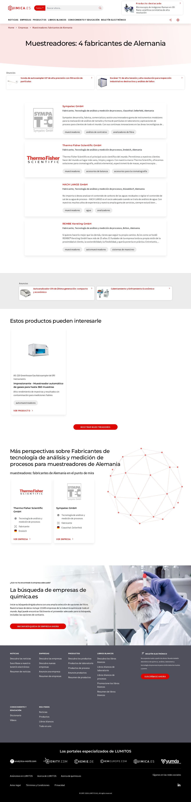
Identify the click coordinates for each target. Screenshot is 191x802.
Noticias (43, 712)
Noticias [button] (13, 19)
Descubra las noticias (20, 658)
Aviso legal (15, 785)
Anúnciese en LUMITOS (21, 775)
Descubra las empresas (50, 658)
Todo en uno (45, 726)
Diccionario (15, 715)
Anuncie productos (77, 672)
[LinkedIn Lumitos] (179, 785)
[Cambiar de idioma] (178, 20)
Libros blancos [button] (57, 19)
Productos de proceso (79, 668)
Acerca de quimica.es (71, 775)
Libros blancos (46, 721)
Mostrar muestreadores (95, 427)
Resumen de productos (79, 677)
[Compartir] (170, 20)
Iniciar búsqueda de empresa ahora (38, 626)
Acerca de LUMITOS (46, 775)
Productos (44, 716)
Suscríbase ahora (155, 676)
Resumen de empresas (50, 676)
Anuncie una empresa (49, 671)
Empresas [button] (25, 19)
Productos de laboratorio (80, 663)
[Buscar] (100, 8)
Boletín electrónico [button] (113, 19)
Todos (39, 8)
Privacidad (60, 785)
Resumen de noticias (20, 671)
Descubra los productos (79, 658)
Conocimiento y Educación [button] (83, 19)
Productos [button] (40, 19)
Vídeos (13, 720)
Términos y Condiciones (37, 785)
